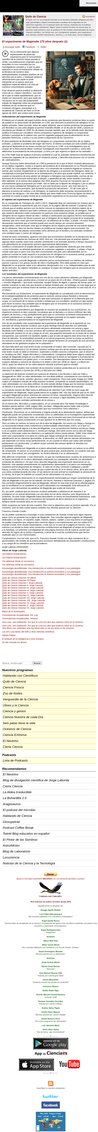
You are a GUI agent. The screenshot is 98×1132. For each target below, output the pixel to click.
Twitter (43, 47)
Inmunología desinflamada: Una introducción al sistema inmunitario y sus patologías (41, 568)
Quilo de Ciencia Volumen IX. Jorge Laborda (23, 603)
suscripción (90, 16)
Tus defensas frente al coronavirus (18, 561)
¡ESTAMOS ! (14, 554)
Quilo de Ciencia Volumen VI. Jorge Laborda (23, 595)
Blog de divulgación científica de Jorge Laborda (36, 780)
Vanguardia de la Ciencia (20, 699)
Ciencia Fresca (13, 687)
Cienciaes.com (21, 8)
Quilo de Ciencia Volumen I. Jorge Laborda (22, 583)
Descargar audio (12, 47)
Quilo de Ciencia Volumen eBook (19, 578)
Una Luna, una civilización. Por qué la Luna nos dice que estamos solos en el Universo (42, 622)
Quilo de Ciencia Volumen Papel (19, 580)
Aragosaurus (12, 804)
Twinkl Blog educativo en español (26, 833)
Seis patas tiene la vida (19, 723)
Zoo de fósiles (12, 693)
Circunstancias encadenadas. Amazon (20, 618)
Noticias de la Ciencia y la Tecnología (29, 863)
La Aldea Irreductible (17, 792)
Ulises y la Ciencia (16, 705)
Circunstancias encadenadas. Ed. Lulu (20, 615)
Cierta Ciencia (13, 746)
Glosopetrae (11, 822)
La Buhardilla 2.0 (14, 798)
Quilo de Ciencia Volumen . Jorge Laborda (22, 588)
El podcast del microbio (19, 810)
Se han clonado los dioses (14, 642)
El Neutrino (10, 741)
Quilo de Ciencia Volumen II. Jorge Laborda (22, 585)
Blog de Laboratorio (16, 851)
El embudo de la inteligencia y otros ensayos (23, 639)
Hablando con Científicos (20, 675)
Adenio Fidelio (8, 635)
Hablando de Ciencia (17, 816)
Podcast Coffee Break (18, 827)
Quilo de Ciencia (35, 16)
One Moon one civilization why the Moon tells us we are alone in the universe (38, 628)
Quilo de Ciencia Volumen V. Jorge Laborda (22, 593)
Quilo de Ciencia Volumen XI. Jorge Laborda (23, 608)
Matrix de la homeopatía (13, 611)
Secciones (91, 3)
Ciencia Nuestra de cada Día (23, 717)
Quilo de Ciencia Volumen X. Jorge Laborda (22, 605)
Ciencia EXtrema (14, 735)
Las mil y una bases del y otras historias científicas (28, 631)
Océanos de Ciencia (17, 729)
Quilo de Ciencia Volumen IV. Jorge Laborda (23, 590)
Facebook (30, 47)
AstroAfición (11, 845)
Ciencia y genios (14, 711)
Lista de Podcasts (15, 760)
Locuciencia (11, 857)
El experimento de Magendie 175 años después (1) (34, 41)
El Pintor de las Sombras (20, 839)
